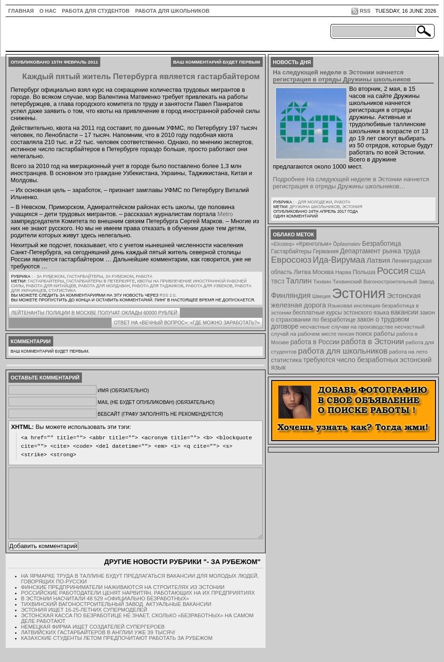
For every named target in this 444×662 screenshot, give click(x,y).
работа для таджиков (158, 285)
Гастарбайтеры (85, 276)
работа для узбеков (209, 285)
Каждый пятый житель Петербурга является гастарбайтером (140, 76)
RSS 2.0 (167, 295)
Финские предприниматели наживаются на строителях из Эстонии (123, 601)
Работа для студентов (95, 11)
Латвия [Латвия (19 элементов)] (378, 260)
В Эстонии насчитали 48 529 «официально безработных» (105, 612)
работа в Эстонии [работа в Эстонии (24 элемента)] (372, 341)
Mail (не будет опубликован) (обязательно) (155, 402)
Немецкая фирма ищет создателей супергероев (93, 641)
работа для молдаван (104, 285)
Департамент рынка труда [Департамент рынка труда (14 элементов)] (380, 251)
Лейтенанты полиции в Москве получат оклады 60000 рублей (94, 312)
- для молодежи (313, 202)
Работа (144, 276)
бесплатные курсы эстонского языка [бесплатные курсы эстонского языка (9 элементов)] (341, 312)
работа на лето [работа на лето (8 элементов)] (408, 351)
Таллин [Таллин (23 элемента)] (299, 280)
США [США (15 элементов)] (418, 271)
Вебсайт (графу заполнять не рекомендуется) (160, 414)
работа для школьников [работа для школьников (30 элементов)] (342, 350)
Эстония (352, 206)
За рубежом (119, 276)
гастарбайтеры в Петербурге (100, 281)
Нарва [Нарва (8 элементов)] (343, 272)
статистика (62, 290)
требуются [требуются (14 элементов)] (319, 359)
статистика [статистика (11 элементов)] (286, 359)
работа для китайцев (51, 285)
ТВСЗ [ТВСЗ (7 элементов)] (278, 281)
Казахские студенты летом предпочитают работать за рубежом (117, 652)
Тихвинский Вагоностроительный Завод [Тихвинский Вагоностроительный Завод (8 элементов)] (383, 281)
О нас (48, 11)
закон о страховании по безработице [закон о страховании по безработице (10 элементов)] (353, 316)
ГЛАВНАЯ (21, 11)
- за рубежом (49, 276)
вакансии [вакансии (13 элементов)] (405, 312)
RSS (365, 11)
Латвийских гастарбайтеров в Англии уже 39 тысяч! (98, 646)
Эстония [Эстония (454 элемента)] (359, 293)
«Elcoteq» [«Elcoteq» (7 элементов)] (283, 244)
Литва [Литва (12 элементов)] (302, 271)
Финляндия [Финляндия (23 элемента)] (291, 295)
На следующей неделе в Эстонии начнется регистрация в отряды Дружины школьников (342, 76)
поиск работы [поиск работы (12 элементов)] (375, 333)
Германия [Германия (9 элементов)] (326, 251)
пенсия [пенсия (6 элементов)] (346, 334)
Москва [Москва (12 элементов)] (323, 271)
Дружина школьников (315, 206)
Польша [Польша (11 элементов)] (364, 271)
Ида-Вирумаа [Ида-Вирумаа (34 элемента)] (339, 260)
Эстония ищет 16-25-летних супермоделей (84, 624)
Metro (225, 214)
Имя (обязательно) (123, 390)
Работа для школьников (172, 11)
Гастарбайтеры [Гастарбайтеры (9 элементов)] (291, 251)
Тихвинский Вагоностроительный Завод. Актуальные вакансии (116, 618)
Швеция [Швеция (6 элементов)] (321, 296)
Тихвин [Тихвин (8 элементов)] (322, 281)
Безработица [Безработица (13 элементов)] (381, 243)
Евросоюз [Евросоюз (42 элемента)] (291, 260)
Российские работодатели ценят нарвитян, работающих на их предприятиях (138, 607)
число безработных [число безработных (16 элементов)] (367, 359)
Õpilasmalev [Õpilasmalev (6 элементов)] (347, 244)
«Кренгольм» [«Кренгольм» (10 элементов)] (313, 244)
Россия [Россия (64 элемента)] (392, 270)
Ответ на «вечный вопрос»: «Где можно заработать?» (187, 322)
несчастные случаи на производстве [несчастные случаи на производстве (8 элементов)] (346, 326)
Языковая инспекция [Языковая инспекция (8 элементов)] (353, 305)
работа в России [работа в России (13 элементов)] (315, 342)
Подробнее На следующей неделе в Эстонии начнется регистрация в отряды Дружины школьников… (351, 183)
